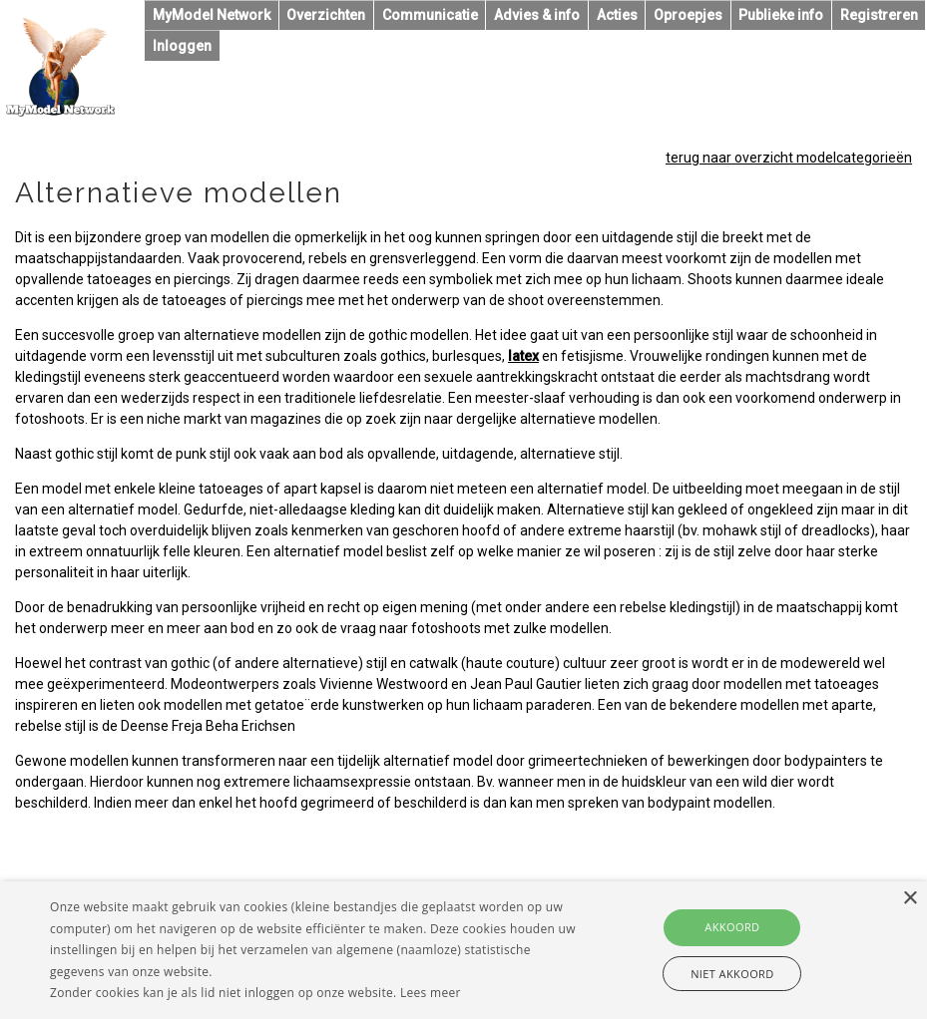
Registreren (879, 15)
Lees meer (430, 992)
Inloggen (182, 46)
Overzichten (325, 15)
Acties (617, 15)
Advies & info (537, 15)
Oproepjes (688, 15)
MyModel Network (211, 15)
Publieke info (780, 15)
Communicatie (430, 15)
